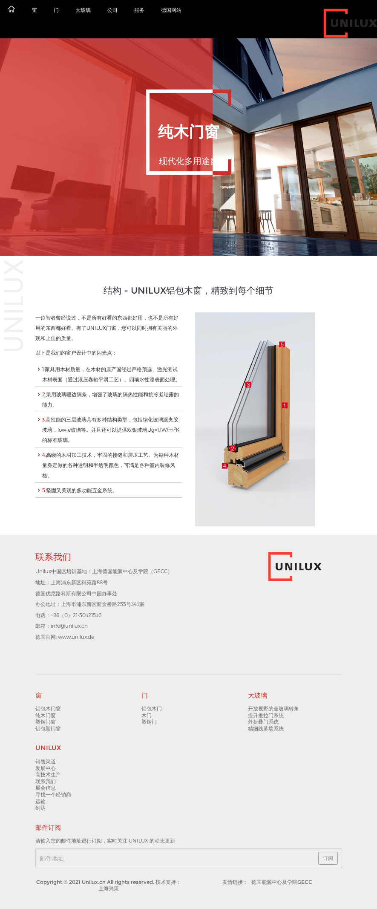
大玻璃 (83, 10)
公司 (112, 10)
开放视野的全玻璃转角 (273, 708)
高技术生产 (48, 774)
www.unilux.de (76, 637)
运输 (40, 801)
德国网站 (171, 10)
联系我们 (45, 781)
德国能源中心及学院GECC (281, 882)
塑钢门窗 (45, 722)
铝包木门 (151, 708)
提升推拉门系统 (266, 715)
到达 (40, 808)
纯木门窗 (45, 715)
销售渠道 (45, 761)
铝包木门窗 (48, 708)
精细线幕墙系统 (266, 728)
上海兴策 (108, 888)
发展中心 (45, 768)
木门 (146, 715)
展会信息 (45, 788)
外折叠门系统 (263, 722)
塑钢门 (149, 722)
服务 (139, 10)
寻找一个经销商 (53, 794)
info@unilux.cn (69, 626)
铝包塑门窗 (48, 728)
